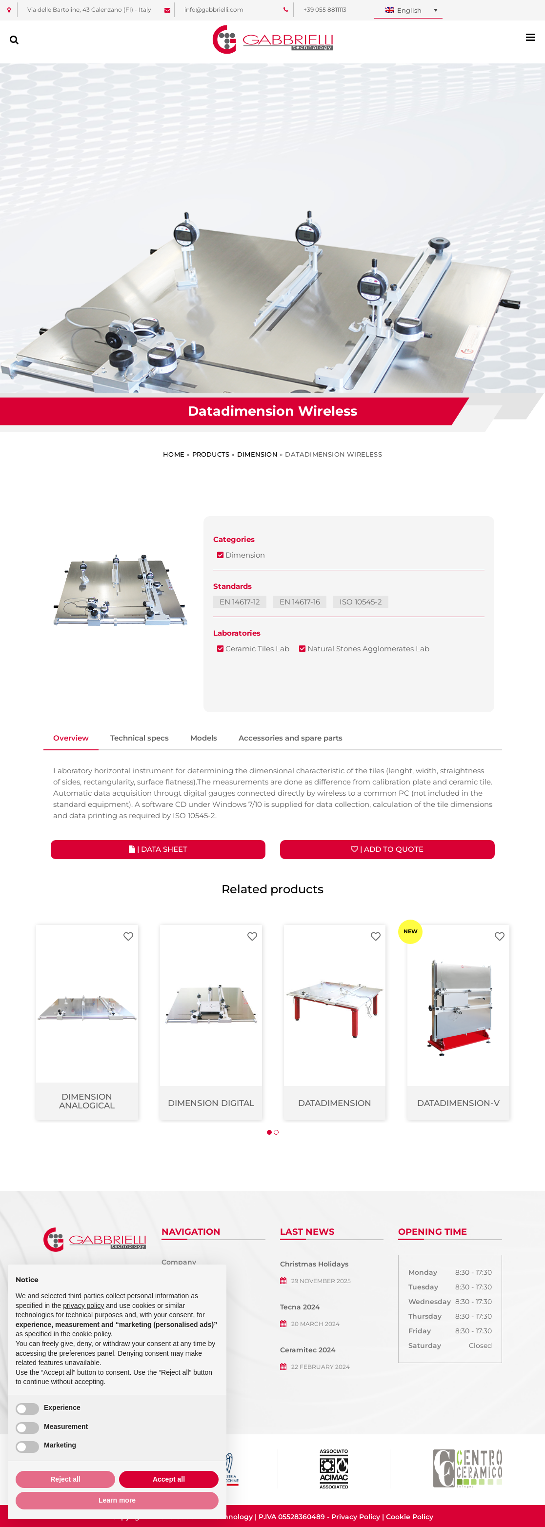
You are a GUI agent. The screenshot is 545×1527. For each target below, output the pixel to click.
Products (211, 454)
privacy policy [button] (83, 1305)
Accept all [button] (169, 1479)
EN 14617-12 (240, 601)
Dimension (257, 454)
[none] (408, 10)
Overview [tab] (71, 738)
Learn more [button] (117, 1500)
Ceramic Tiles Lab (253, 648)
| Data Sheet (158, 849)
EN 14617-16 (300, 601)
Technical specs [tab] (139, 738)
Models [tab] (203, 738)
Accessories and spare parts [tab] (291, 738)
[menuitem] (408, 10)
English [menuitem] (409, 10)
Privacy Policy (355, 1516)
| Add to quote (387, 849)
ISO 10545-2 (361, 601)
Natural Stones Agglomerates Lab (364, 648)
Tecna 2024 (300, 1307)
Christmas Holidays (314, 1264)
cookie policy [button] (91, 1334)
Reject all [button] (65, 1479)
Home (173, 454)
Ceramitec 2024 (308, 1350)
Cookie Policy (409, 1516)
